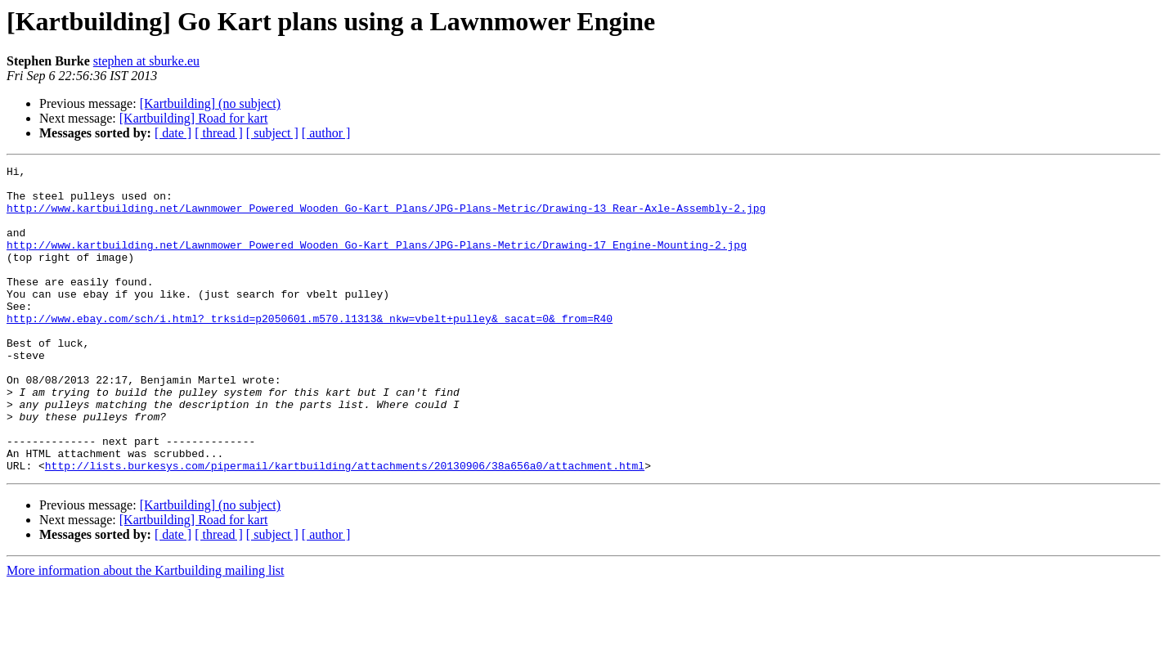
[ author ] (326, 133)
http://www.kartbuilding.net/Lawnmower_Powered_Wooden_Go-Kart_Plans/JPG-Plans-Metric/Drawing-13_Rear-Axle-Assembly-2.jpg (386, 217)
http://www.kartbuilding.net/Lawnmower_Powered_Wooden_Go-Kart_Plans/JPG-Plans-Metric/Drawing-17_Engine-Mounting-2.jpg (377, 261)
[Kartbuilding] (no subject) (210, 103)
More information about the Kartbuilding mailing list (146, 632)
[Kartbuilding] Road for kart (193, 118)
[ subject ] (272, 133)
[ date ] (173, 133)
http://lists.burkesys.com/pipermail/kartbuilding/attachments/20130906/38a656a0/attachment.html (344, 526)
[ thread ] (219, 133)
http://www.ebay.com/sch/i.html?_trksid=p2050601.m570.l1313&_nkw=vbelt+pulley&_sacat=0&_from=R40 (310, 350)
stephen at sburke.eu (146, 61)
